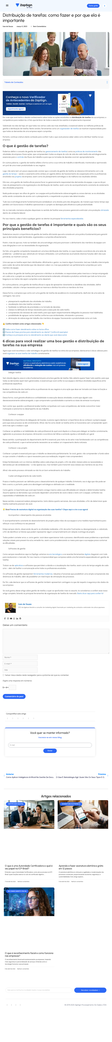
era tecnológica (55, 557)
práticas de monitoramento (86, 154)
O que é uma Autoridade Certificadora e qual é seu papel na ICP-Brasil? (28, 870)
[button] (104, 7)
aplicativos (18, 568)
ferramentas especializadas (71, 221)
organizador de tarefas (69, 131)
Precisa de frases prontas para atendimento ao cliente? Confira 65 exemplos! (36, 335)
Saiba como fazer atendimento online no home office (27, 332)
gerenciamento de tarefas (56, 154)
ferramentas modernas (43, 577)
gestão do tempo (10, 177)
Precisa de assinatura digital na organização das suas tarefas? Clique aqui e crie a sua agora (49, 512)
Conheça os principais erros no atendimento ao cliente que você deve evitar (36, 338)
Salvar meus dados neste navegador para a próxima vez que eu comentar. (37, 678)
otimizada (105, 213)
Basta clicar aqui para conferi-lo (90, 596)
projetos (18, 179)
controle (20, 160)
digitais (87, 557)
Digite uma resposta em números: (17, 683)
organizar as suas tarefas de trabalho (22, 356)
